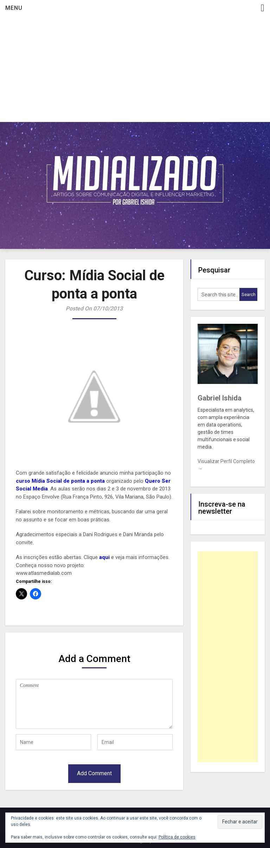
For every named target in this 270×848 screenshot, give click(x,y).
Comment (94, 704)
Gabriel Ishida (220, 398)
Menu (13, 8)
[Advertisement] (134, 69)
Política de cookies (177, 837)
